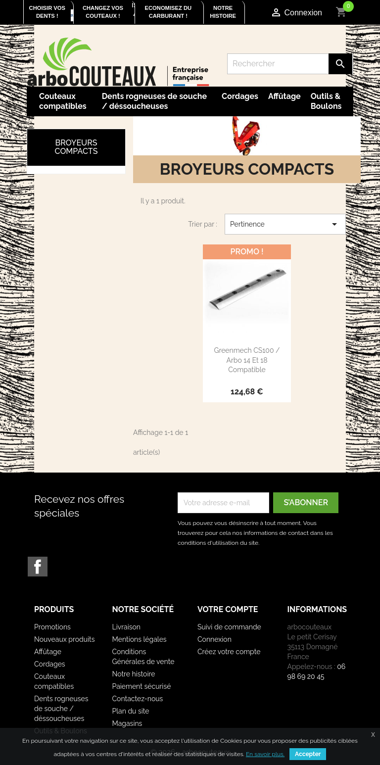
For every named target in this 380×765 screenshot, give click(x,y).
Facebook (38, 566)
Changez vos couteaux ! (103, 12)
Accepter (308, 754)
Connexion (214, 639)
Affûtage (284, 96)
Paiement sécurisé (141, 686)
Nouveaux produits (64, 639)
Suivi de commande (229, 627)
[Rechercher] (290, 63)
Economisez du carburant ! (168, 12)
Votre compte (227, 609)
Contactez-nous (137, 699)
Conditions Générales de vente (143, 657)
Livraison (126, 627)
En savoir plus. (265, 754)
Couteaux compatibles (63, 101)
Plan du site (130, 711)
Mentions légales (139, 639)
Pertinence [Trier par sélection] (285, 224)
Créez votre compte (228, 652)
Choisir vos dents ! (47, 12)
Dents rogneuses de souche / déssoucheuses (154, 101)
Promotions (52, 627)
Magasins (127, 723)
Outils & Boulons (326, 101)
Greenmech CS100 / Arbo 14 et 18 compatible (247, 360)
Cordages (240, 96)
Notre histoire (223, 12)
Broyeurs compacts (76, 147)
